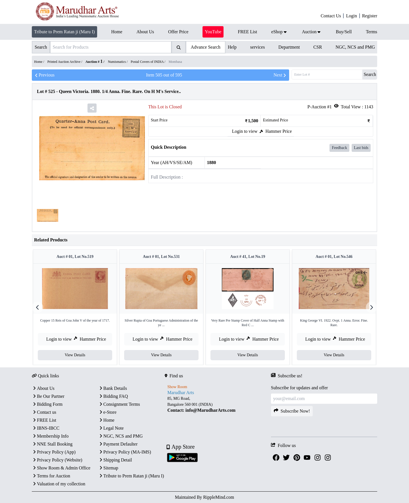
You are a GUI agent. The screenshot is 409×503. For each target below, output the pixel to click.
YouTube (213, 31)
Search (370, 74)
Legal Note (111, 428)
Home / (39, 62)
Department (289, 47)
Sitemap (108, 467)
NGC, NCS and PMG (355, 47)
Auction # (94, 62)
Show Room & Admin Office (61, 467)
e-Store (107, 412)
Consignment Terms (119, 404)
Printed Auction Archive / (65, 62)
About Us (43, 388)
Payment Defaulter (117, 444)
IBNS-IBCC (45, 428)
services (257, 47)
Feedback (339, 148)
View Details (75, 355)
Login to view (245, 131)
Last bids (361, 148)
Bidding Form (47, 404)
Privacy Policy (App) (54, 452)
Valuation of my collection (58, 483)
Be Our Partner (48, 396)
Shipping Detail (115, 460)
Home (106, 420)
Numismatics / (118, 62)
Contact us (44, 412)
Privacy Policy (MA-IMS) (124, 452)
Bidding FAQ (113, 396)
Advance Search (205, 47)
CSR (317, 47)
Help (232, 47)
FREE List (44, 420)
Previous (44, 75)
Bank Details (112, 388)
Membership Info (50, 436)
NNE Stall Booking (52, 444)
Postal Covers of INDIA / (148, 62)
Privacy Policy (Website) (57, 460)
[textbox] (218, 404)
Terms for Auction (51, 475)
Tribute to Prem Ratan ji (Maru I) (64, 31)
